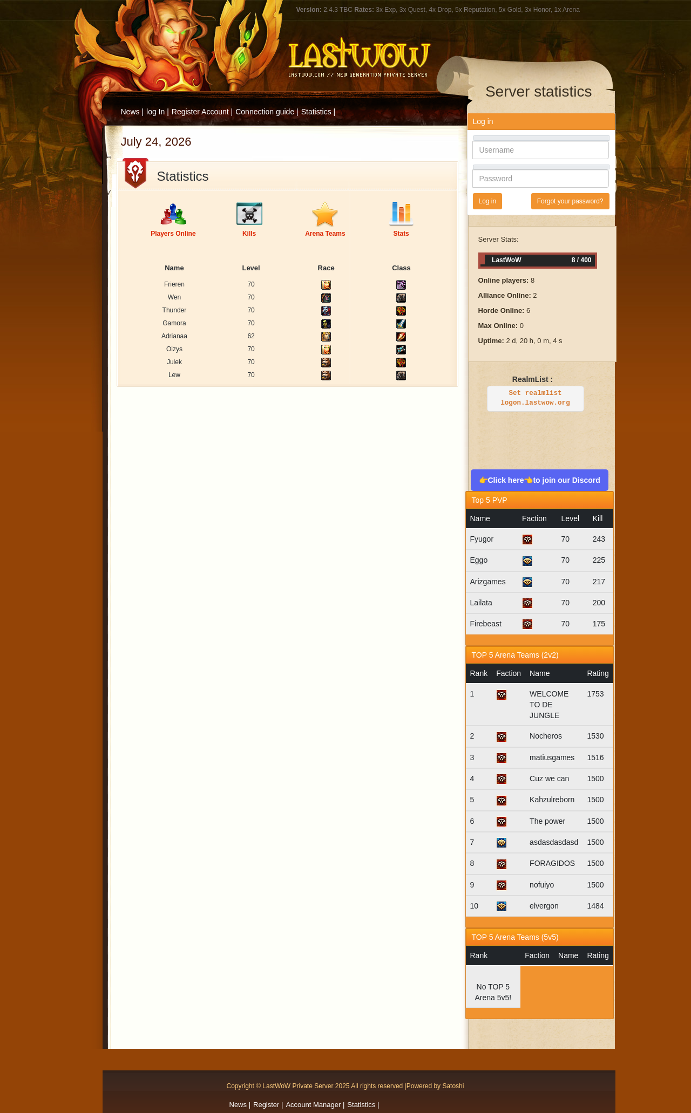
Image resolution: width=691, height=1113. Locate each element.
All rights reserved (377, 1086)
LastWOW (149, 22)
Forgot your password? (570, 201)
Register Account (200, 111)
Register (266, 1105)
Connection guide (264, 111)
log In (155, 111)
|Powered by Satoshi (434, 1086)
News (238, 1105)
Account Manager (313, 1105)
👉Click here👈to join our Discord (539, 480)
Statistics (316, 111)
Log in (488, 201)
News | (132, 111)
